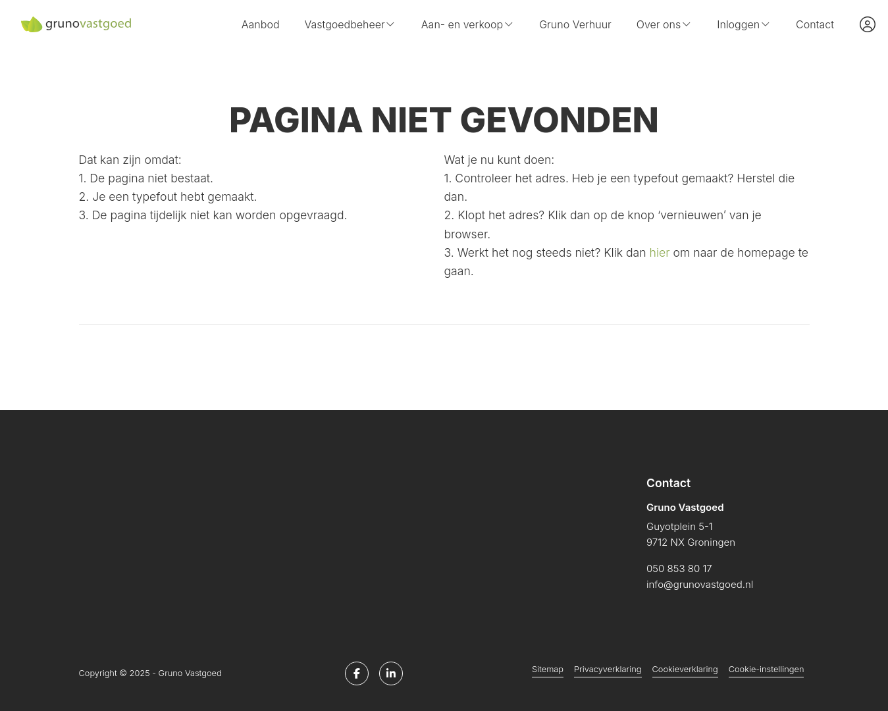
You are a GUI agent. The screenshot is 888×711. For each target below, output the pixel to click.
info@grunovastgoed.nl (699, 584)
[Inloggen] (867, 24)
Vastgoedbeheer (350, 24)
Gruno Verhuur (575, 24)
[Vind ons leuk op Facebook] (357, 673)
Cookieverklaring (685, 669)
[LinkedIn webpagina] (391, 673)
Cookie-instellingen (766, 669)
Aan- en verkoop (467, 24)
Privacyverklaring (607, 669)
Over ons (664, 24)
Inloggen (744, 24)
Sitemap (547, 669)
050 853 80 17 (679, 568)
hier (660, 252)
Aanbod (261, 24)
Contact (815, 24)
